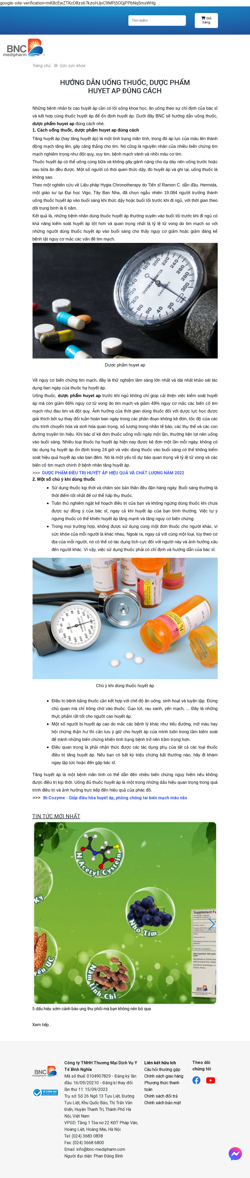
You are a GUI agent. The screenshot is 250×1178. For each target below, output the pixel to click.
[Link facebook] (199, 1078)
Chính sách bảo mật (162, 1102)
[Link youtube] (213, 1078)
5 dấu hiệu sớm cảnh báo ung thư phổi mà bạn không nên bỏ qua (91, 1008)
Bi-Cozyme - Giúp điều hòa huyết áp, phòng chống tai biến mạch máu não (115, 797)
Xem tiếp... (41, 1024)
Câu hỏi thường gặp (162, 1069)
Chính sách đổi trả (161, 1096)
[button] (211, 924)
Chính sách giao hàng (163, 1076)
